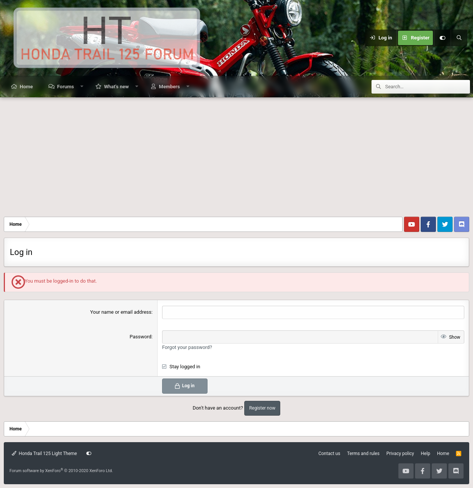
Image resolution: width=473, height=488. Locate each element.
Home (26, 86)
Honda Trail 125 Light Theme (44, 453)
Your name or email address (120, 312)
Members (169, 86)
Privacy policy (400, 453)
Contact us (329, 453)
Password (140, 336)
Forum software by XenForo (61, 470)
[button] (81, 86)
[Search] (459, 38)
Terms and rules (363, 453)
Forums (65, 86)
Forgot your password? (187, 347)
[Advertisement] (236, 154)
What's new (116, 86)
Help (425, 453)
